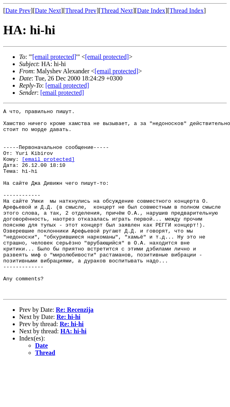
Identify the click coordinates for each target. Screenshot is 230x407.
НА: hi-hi (73, 368)
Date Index (151, 10)
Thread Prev (80, 10)
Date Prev (18, 10)
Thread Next (117, 10)
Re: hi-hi (69, 353)
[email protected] (48, 169)
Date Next (48, 10)
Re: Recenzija (75, 346)
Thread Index (186, 10)
